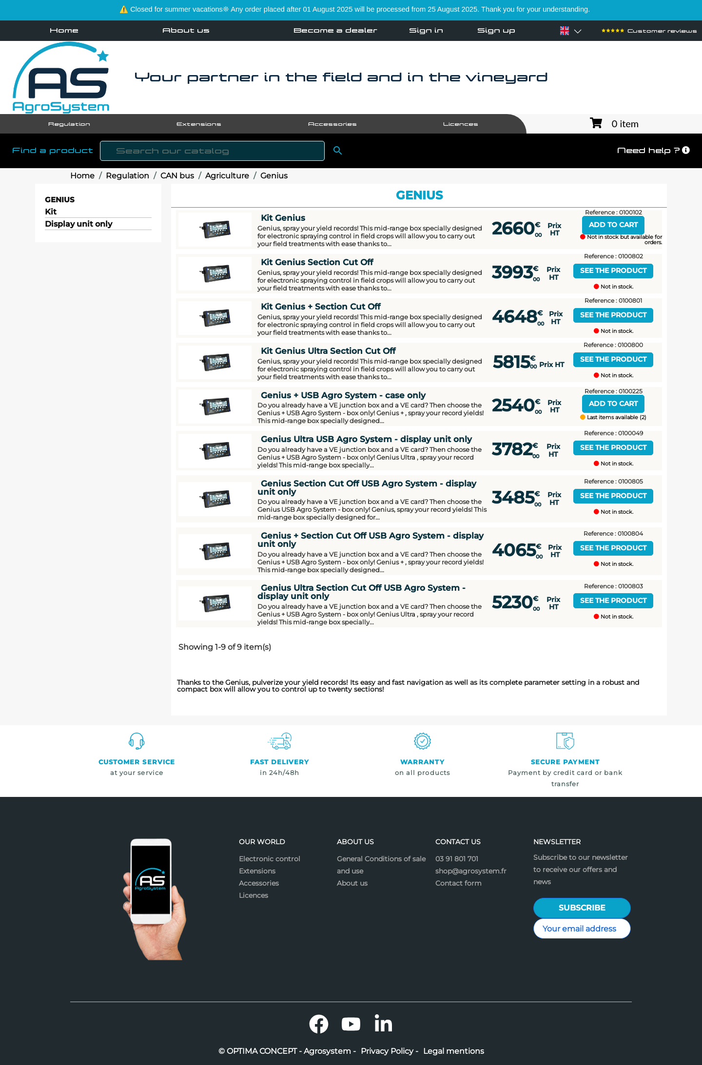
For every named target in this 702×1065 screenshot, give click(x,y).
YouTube (351, 1024)
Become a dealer (335, 30)
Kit (51, 212)
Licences (253, 895)
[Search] (212, 151)
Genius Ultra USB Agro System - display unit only (366, 439)
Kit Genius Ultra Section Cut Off (328, 351)
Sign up (496, 30)
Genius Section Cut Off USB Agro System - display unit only (366, 487)
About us (186, 30)
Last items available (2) (613, 417)
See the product (613, 270)
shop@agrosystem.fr (471, 871)
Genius (60, 199)
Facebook (319, 1024)
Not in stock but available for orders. (621, 239)
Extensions (257, 871)
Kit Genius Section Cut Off (317, 262)
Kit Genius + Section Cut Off (320, 306)
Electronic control (269, 858)
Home (64, 30)
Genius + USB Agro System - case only (343, 395)
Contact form (458, 883)
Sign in (426, 30)
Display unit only (78, 224)
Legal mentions (453, 1051)
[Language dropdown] (564, 30)
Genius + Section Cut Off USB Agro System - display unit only (370, 539)
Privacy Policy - (389, 1051)
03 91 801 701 (456, 858)
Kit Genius (283, 218)
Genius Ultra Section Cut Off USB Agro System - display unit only (361, 591)
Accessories (259, 883)
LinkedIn (383, 1024)
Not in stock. (613, 287)
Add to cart (613, 225)
